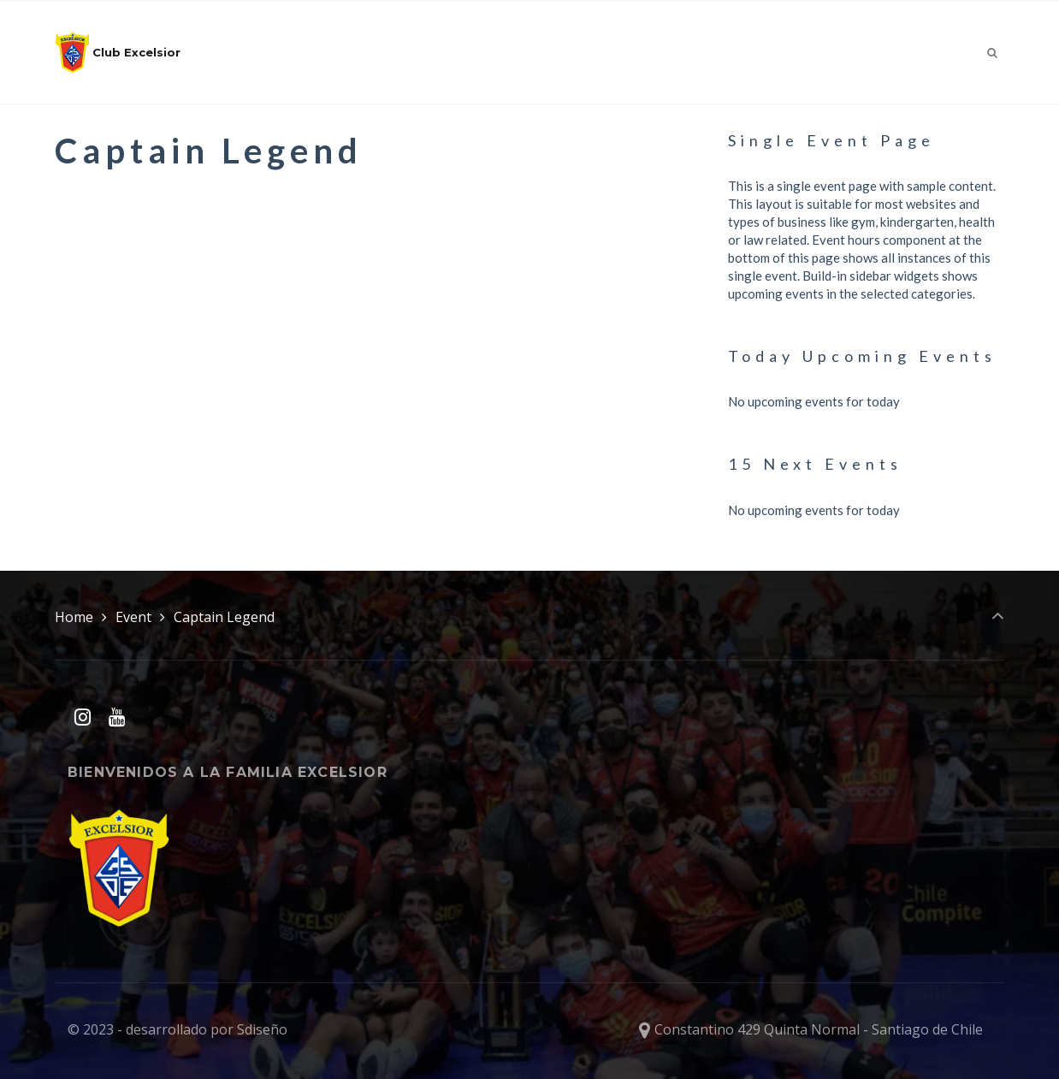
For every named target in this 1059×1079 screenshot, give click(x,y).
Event (133, 617)
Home (74, 617)
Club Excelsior (117, 52)
